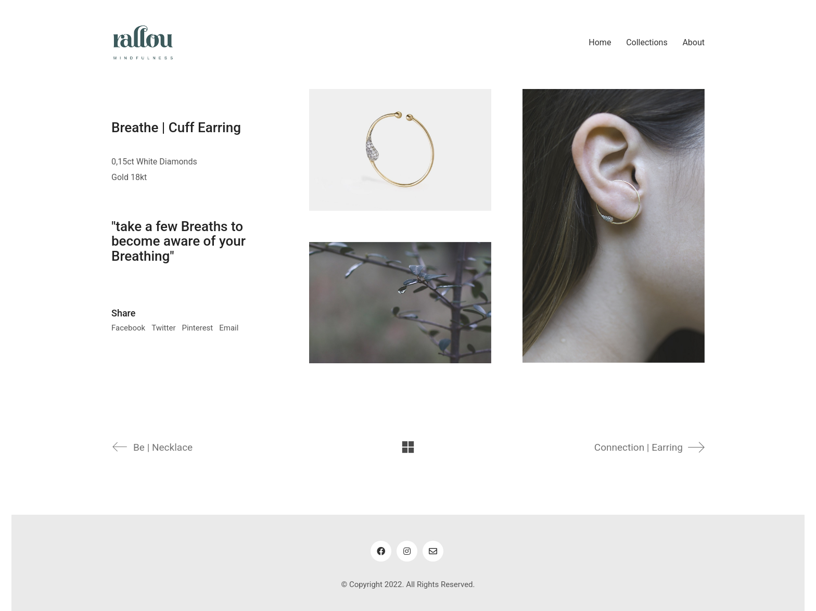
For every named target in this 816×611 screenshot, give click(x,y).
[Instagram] (407, 551)
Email (228, 328)
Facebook (128, 328)
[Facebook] (381, 551)
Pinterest (197, 328)
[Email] (433, 551)
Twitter (163, 328)
